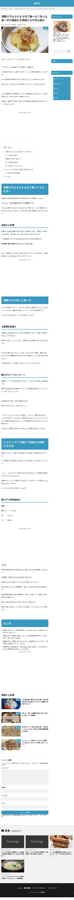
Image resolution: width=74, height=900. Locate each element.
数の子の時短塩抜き (13, 173)
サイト (3, 803)
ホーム (20, 890)
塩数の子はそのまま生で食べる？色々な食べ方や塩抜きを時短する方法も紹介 (35, 8)
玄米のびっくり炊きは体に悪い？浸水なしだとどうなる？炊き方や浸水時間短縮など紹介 (34, 729)
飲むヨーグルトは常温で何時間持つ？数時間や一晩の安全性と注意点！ (36, 854)
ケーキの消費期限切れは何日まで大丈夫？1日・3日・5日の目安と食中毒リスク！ (61, 854)
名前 (3, 787)
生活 (57, 94)
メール (4, 795)
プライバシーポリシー (39, 890)
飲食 (11, 8)
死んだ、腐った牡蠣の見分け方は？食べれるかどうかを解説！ (34, 714)
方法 (20, 24)
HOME (5, 8)
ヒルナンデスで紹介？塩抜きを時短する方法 (18, 169)
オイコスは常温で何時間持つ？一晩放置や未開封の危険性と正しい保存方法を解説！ (12, 854)
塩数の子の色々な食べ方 (12, 158)
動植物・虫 (59, 84)
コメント (4, 768)
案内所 (37, 3)
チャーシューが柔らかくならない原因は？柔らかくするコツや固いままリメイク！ (34, 743)
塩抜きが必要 (11, 155)
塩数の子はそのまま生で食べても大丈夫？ (17, 151)
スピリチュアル (60, 79)
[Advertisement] (24, 127)
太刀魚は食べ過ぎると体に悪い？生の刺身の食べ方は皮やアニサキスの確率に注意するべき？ (34, 702)
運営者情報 (27, 890)
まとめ (6, 176)
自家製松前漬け (11, 162)
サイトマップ (52, 890)
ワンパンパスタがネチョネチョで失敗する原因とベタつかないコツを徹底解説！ (12, 879)
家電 (57, 89)
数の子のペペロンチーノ (14, 166)
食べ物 (23, 24)
